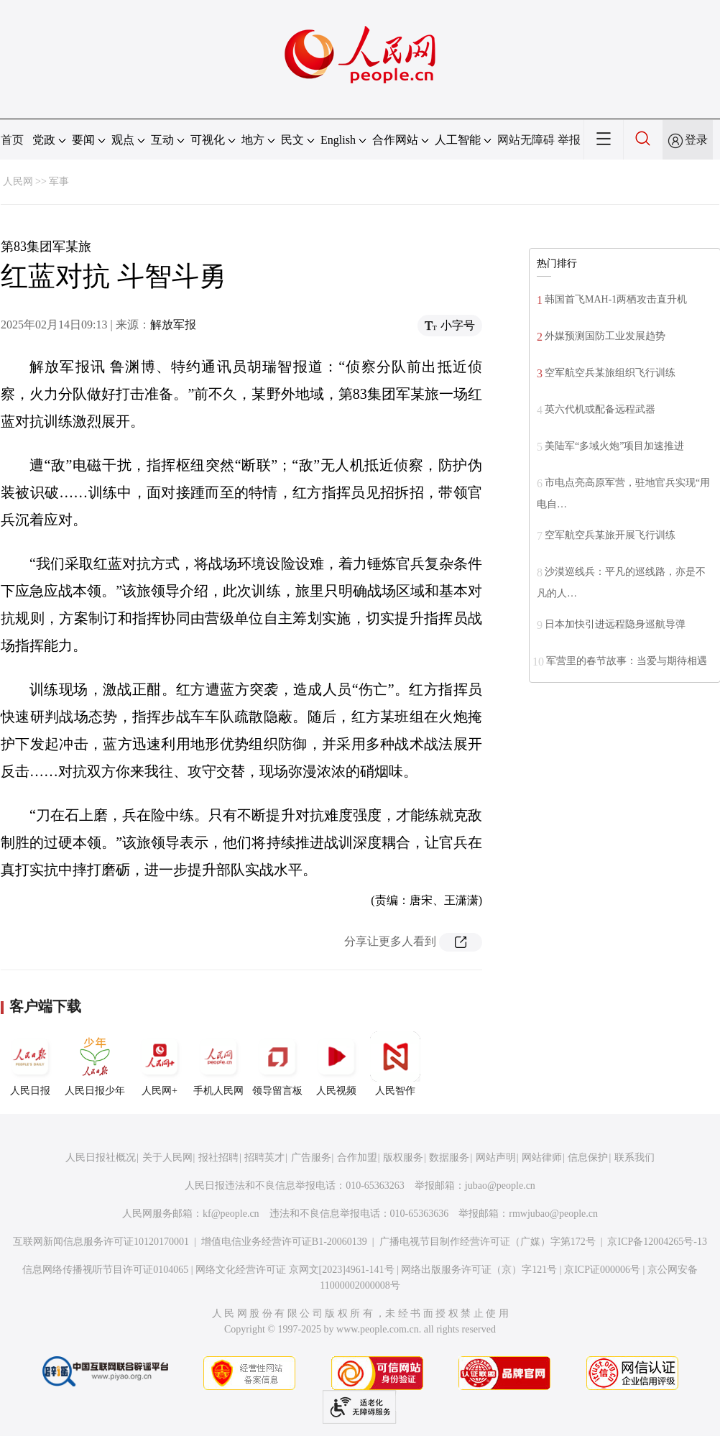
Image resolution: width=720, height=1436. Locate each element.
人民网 (18, 181)
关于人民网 (167, 1157)
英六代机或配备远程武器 (600, 409)
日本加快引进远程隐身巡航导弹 (615, 624)
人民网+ (159, 1063)
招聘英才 (264, 1157)
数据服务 (449, 1157)
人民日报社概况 (100, 1157)
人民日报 (30, 1063)
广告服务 (311, 1157)
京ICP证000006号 (602, 1269)
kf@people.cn (231, 1213)
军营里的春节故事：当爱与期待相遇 (626, 660)
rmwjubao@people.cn (553, 1213)
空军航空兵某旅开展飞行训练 (610, 535)
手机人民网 (218, 1063)
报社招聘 (218, 1157)
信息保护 (588, 1157)
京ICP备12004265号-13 (656, 1241)
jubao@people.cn (500, 1185)
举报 (569, 140)
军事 (59, 181)
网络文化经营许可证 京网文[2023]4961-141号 (294, 1269)
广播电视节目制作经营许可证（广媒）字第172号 (487, 1241)
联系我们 (634, 1157)
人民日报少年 (95, 1063)
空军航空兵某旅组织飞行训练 (610, 372)
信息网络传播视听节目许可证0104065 (105, 1269)
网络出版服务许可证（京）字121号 (479, 1269)
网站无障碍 (526, 140)
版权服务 (403, 1157)
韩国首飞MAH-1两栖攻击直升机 (616, 299)
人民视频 (336, 1063)
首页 (12, 140)
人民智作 (395, 1063)
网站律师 (542, 1157)
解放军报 (173, 324)
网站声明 (496, 1157)
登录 (696, 140)
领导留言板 (277, 1063)
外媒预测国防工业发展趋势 (605, 336)
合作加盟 (357, 1157)
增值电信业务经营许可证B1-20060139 (284, 1241)
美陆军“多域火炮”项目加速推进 (614, 446)
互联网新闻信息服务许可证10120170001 (101, 1241)
